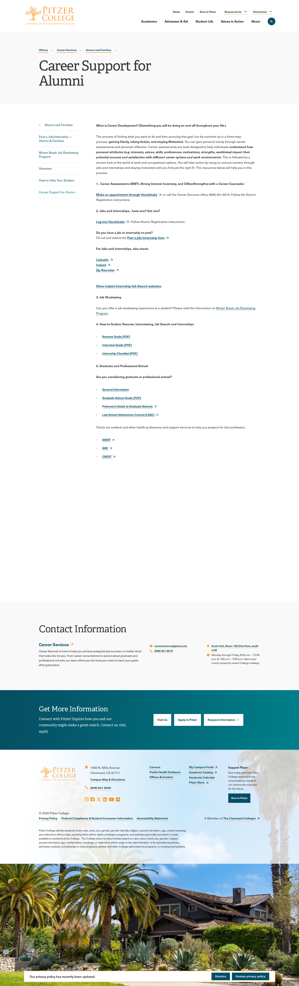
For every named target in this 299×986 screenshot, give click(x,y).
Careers (155, 767)
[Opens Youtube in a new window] (111, 799)
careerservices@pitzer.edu (170, 646)
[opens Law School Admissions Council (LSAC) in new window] (130, 415)
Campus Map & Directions (107, 779)
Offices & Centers (161, 777)
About (255, 21)
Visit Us (162, 720)
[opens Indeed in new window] (103, 265)
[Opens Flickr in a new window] (118, 799)
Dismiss (220, 976)
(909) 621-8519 (163, 651)
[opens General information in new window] (115, 389)
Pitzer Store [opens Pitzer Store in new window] (197, 782)
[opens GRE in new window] (107, 448)
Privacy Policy (48, 818)
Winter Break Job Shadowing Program (58, 155)
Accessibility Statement (152, 818)
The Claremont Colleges (239, 818)
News (176, 12)
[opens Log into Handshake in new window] (112, 222)
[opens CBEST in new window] (109, 456)
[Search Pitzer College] (271, 21)
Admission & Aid (176, 21)
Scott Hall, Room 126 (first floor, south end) (234, 648)
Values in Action (232, 21)
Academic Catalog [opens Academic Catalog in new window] (201, 772)
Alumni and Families (98, 50)
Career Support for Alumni (57, 192)
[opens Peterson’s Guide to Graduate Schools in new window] (129, 406)
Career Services (67, 50)
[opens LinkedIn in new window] (104, 260)
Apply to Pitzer (187, 720)
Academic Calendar (202, 777)
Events (190, 12)
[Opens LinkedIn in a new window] (105, 799)
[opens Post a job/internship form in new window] (148, 238)
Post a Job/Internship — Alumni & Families (55, 139)
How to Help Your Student (56, 180)
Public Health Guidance (165, 772)
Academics (149, 21)
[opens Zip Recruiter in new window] (107, 270)
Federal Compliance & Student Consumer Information (97, 818)
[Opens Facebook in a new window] (93, 799)
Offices (43, 50)
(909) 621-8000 (100, 788)
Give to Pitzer (208, 12)
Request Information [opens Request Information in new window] (221, 720)
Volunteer (45, 168)
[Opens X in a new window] (98, 799)
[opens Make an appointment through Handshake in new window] (129, 195)
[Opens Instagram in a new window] (87, 799)
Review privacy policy (250, 976)
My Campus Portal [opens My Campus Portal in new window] (201, 767)
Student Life (204, 21)
